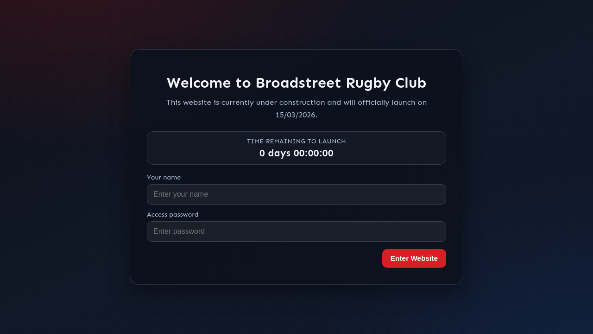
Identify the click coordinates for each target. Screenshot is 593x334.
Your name (164, 177)
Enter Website (414, 258)
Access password (173, 214)
